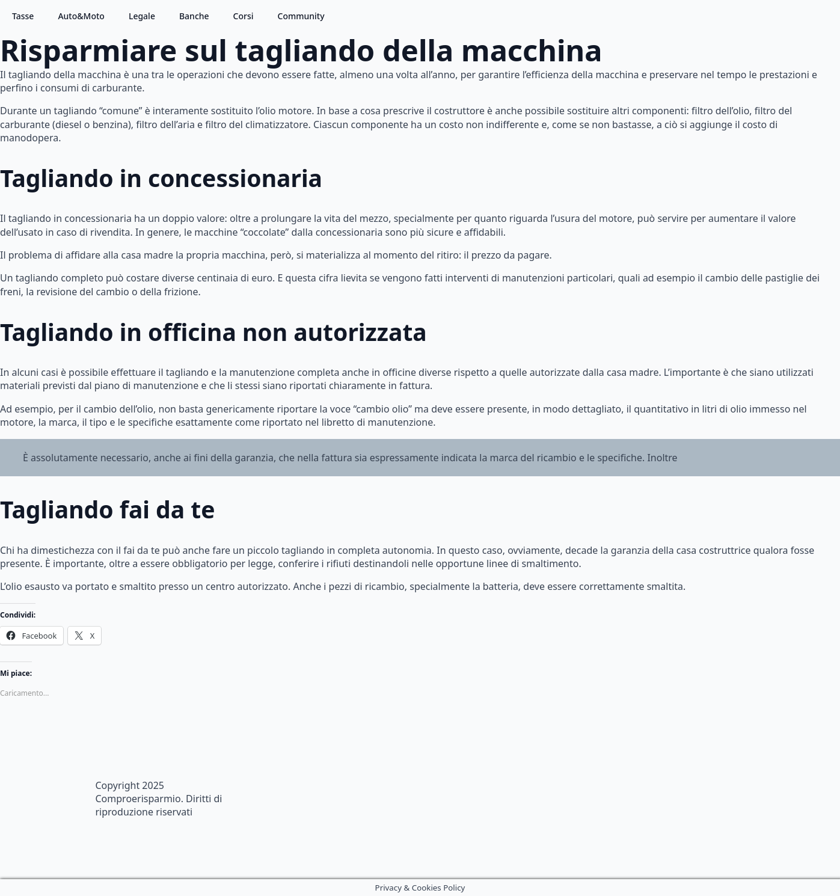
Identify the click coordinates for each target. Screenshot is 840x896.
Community (301, 16)
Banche (194, 16)
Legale (142, 16)
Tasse (23, 16)
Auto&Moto (81, 16)
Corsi (243, 16)
